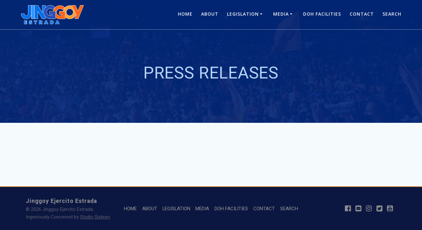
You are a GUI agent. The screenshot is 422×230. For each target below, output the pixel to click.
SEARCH (391, 14)
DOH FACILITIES (322, 14)
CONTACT (362, 14)
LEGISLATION (243, 14)
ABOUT (209, 14)
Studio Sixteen (95, 217)
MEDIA (281, 14)
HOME (185, 14)
